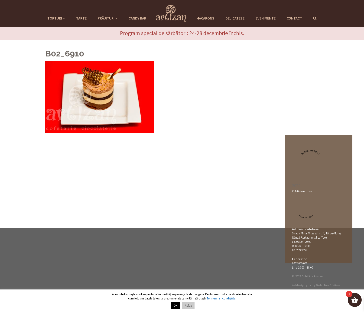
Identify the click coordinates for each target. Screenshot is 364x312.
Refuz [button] (188, 306)
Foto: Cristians (332, 285)
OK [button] (175, 306)
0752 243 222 (299, 250)
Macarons (205, 18)
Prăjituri (107, 18)
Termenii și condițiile (220, 298)
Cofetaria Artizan (171, 12)
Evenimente (266, 18)
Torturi (56, 18)
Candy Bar (137, 18)
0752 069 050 (299, 263)
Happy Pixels (315, 285)
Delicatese (234, 18)
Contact (294, 18)
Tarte (81, 18)
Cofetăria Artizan (302, 191)
